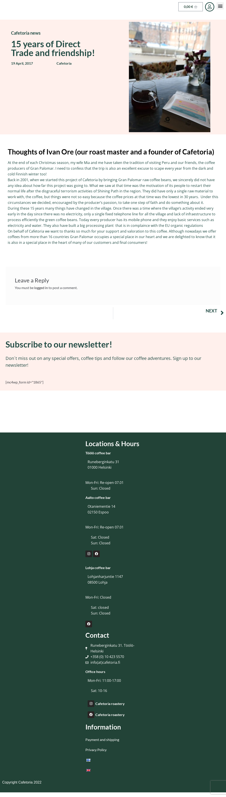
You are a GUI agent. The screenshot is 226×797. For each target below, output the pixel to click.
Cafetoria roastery (110, 703)
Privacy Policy (96, 750)
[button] (220, 5)
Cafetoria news (26, 33)
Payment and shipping (102, 739)
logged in (41, 288)
